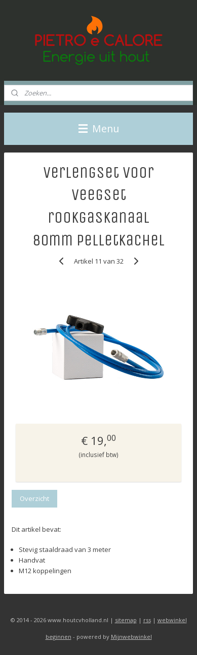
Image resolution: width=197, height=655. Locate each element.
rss (147, 620)
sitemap (126, 620)
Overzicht (34, 498)
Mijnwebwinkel (131, 636)
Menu (98, 128)
